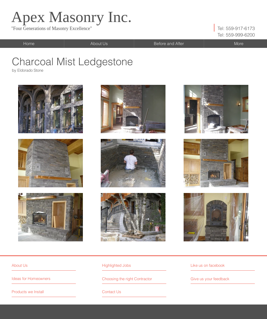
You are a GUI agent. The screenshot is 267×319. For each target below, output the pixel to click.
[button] (124, 265)
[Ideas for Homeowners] (31, 278)
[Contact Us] (121, 291)
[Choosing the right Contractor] (128, 278)
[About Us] (34, 265)
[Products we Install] (31, 291)
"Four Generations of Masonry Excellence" (51, 28)
